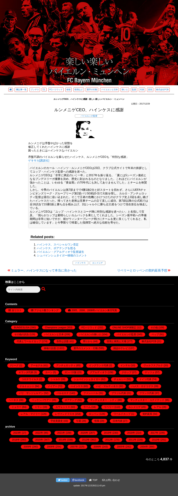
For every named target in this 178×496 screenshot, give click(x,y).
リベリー (109, 407)
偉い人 (125, 89)
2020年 (84, 432)
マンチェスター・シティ (103, 400)
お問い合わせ (111, 480)
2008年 (51, 446)
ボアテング (71, 400)
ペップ (155, 334)
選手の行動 (92, 89)
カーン (48, 372)
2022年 (39, 432)
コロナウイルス (30, 379)
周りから (88, 341)
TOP (93, 480)
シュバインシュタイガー (87, 379)
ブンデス (35, 89)
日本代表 (117, 420)
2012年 (109, 439)
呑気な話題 (62, 341)
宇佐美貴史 (57, 420)
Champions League (55, 327)
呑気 (150, 89)
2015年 (39, 439)
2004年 (144, 446)
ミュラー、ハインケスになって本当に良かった (44, 270)
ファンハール (90, 393)
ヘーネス (13, 400)
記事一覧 (21, 89)
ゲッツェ (150, 372)
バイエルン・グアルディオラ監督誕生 (60, 251)
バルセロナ (63, 393)
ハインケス (80, 263)
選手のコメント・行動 (86, 348)
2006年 (97, 446)
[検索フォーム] (23, 289)
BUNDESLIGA (21, 327)
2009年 (27, 446)
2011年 (132, 439)
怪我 (96, 420)
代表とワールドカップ (29, 341)
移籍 (68, 89)
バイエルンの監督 (89, 116)
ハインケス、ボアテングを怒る (56, 248)
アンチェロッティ (66, 365)
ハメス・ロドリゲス (142, 386)
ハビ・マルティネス (107, 386)
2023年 (17, 432)
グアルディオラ (98, 372)
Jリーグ (14, 365)
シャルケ (55, 379)
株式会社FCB (162, 89)
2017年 (154, 432)
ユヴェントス (62, 407)
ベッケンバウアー (41, 400)
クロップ (126, 372)
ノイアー (52, 386)
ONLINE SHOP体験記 (124, 327)
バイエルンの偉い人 (90, 334)
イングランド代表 (98, 365)
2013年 (86, 439)
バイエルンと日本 (109, 89)
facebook (78, 480)
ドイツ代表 (145, 379)
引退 (78, 420)
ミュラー (16, 407)
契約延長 (147, 413)
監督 (134, 89)
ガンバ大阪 (70, 372)
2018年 (131, 432)
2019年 (108, 432)
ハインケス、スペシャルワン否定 (58, 244)
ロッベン (94, 413)
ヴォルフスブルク (153, 365)
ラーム (87, 407)
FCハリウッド (56, 89)
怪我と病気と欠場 (116, 341)
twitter (63, 480)
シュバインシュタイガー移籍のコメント (62, 255)
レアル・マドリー (30, 413)
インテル (125, 365)
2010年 (156, 439)
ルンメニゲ (97, 263)
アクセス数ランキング (46, 310)
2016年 (16, 439)
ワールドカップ (122, 413)
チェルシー (120, 379)
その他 (154, 327)
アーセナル (37, 365)
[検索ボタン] (44, 289)
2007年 (74, 446)
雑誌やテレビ (120, 348)
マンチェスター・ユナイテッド (147, 400)
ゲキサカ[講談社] (38, 160)
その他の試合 (21, 334)
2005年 (121, 446)
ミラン (38, 407)
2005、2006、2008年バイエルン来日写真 (94, 310)
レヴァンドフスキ (64, 413)
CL (44, 89)
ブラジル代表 (118, 393)
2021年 (61, 432)
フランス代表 (146, 393)
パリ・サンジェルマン (31, 393)
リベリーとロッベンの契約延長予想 (142, 270)
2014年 (62, 439)
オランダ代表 (26, 372)
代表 (142, 89)
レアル (157, 407)
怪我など (79, 89)
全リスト (17, 310)
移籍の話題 (50, 348)
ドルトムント (27, 386)
